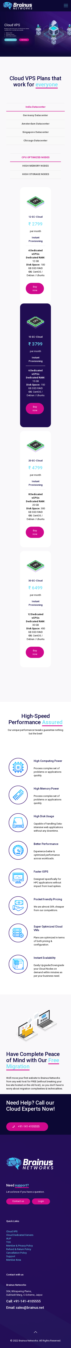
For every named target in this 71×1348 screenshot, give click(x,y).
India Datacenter (36, 106)
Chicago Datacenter (35, 140)
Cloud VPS (12, 1231)
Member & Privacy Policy (19, 1245)
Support (10, 1256)
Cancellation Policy (16, 1252)
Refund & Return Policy (18, 1249)
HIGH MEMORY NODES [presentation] (35, 165)
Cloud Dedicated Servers (19, 1235)
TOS (8, 1242)
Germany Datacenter (35, 115)
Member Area (13, 1259)
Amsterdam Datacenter (36, 123)
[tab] (35, 107)
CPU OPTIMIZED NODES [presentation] (35, 157)
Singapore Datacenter (35, 132)
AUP (8, 1238)
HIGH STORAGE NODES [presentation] (35, 174)
